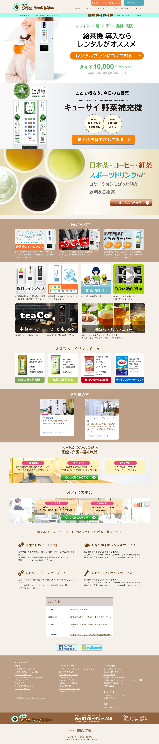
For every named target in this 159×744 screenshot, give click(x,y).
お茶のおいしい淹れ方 (68, 683)
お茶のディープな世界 (68, 675)
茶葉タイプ (19, 683)
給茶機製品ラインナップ (25, 669)
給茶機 (77, 8)
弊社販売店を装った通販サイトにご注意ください (91, 617)
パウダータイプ (21, 680)
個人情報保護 (79, 737)
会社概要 (70, 737)
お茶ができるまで (66, 677)
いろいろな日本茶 (66, 680)
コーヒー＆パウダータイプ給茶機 (29, 677)
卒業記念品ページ (111, 698)
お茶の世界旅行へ (66, 686)
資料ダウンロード (134, 3)
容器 (115, 8)
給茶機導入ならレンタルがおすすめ (30, 698)
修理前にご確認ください (114, 683)
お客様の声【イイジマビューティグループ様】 (123, 680)
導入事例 (124, 8)
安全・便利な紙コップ (113, 708)
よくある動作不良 (111, 672)
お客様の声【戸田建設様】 (115, 677)
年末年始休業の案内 (78, 610)
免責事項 (89, 737)
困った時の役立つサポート (115, 669)
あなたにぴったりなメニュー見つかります (77, 669)
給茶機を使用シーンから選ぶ (27, 672)
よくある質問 (137, 8)
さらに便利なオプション (25, 686)
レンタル (87, 8)
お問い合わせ (109, 686)
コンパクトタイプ (22, 689)
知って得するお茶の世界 (69, 689)
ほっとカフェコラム (67, 691)
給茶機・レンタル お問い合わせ (106, 3)
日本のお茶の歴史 (66, 672)
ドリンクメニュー (103, 8)
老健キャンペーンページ (114, 695)
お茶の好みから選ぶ (23, 675)
